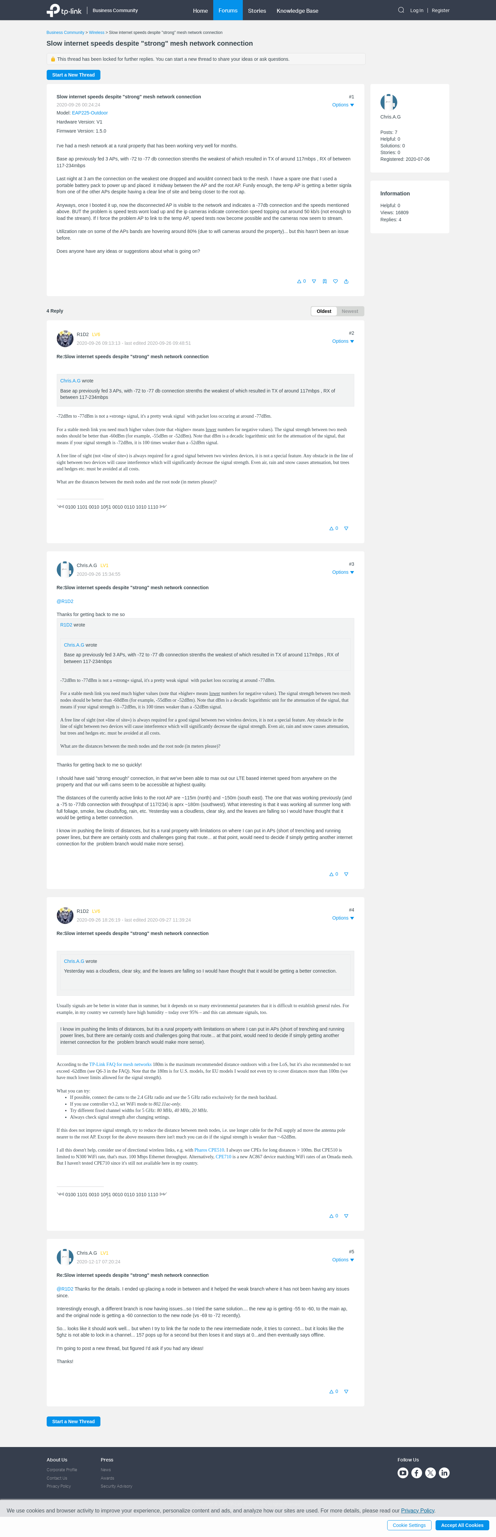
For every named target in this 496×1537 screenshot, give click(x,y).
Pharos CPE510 (209, 1150)
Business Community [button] (115, 9)
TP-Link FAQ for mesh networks (120, 1064)
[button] (346, 281)
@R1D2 (65, 601)
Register (441, 9)
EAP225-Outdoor (90, 112)
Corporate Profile (62, 1469)
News (106, 1469)
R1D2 (83, 334)
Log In (416, 9)
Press (107, 1459)
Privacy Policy (59, 1486)
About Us (57, 1459)
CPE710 (223, 1156)
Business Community (66, 32)
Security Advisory (116, 1486)
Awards (107, 1478)
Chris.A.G (70, 380)
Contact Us (57, 1478)
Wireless (96, 32)
